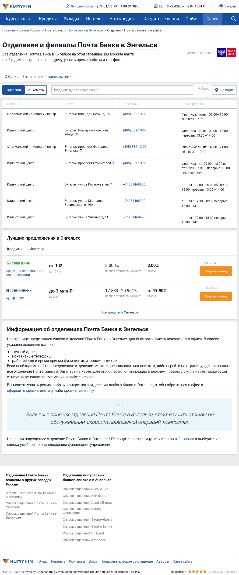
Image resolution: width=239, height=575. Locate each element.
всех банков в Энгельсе (173, 438)
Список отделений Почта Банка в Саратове (31, 505)
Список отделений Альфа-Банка (87, 503)
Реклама (58, 561)
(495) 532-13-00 (135, 114)
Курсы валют (19, 18)
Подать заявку (216, 271)
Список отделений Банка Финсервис (82, 511)
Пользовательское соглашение (126, 561)
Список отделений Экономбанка (87, 520)
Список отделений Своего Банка (87, 527)
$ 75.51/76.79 (106, 6)
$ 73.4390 (174, 6)
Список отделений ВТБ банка (85, 496)
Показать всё (192, 173)
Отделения (32, 76)
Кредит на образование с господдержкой (25, 273)
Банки (212, 18)
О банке (11, 76)
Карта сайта (182, 561)
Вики (93, 561)
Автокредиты (123, 18)
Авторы (162, 561)
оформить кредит (22, 390)
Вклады (71, 18)
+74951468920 (134, 184)
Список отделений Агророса (84, 540)
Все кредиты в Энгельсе (119, 312)
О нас (43, 561)
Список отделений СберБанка (85, 489)
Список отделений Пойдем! (83, 533)
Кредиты (48, 18)
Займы (193, 18)
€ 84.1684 (194, 6)
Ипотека (94, 18)
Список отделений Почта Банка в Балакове (31, 516)
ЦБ (158, 6)
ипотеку (47, 390)
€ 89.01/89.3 (130, 6)
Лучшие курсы (79, 6)
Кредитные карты (161, 18)
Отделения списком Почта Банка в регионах (31, 495)
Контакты (77, 561)
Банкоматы (58, 76)
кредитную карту (79, 390)
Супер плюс (15, 298)
